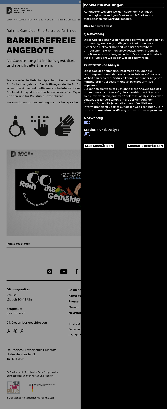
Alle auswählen (99, 146)
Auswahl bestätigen (145, 146)
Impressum (154, 110)
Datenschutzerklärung (110, 110)
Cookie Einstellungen (104, 5)
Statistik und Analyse (102, 131)
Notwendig (93, 120)
